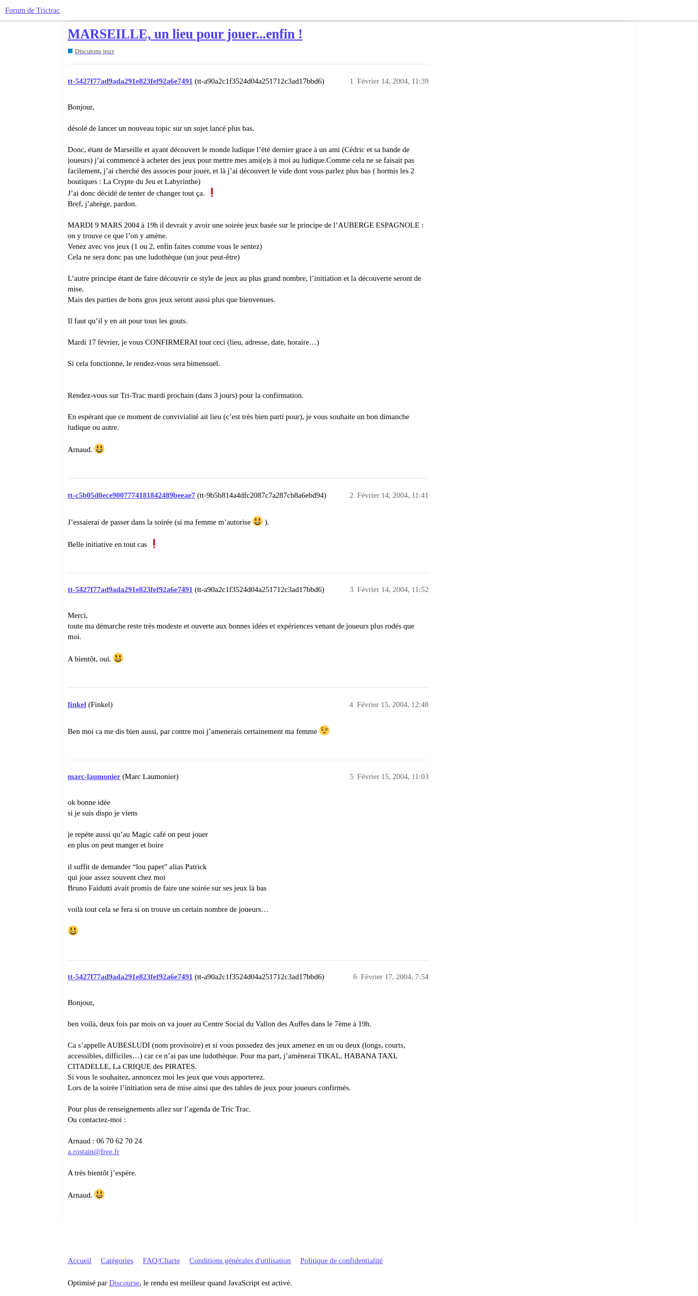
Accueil (80, 1260)
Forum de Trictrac (32, 10)
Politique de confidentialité (342, 1260)
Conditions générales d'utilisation (240, 1260)
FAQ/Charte (161, 1260)
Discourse (124, 1283)
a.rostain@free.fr (94, 1151)
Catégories (117, 1260)
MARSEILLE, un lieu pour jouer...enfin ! (185, 34)
